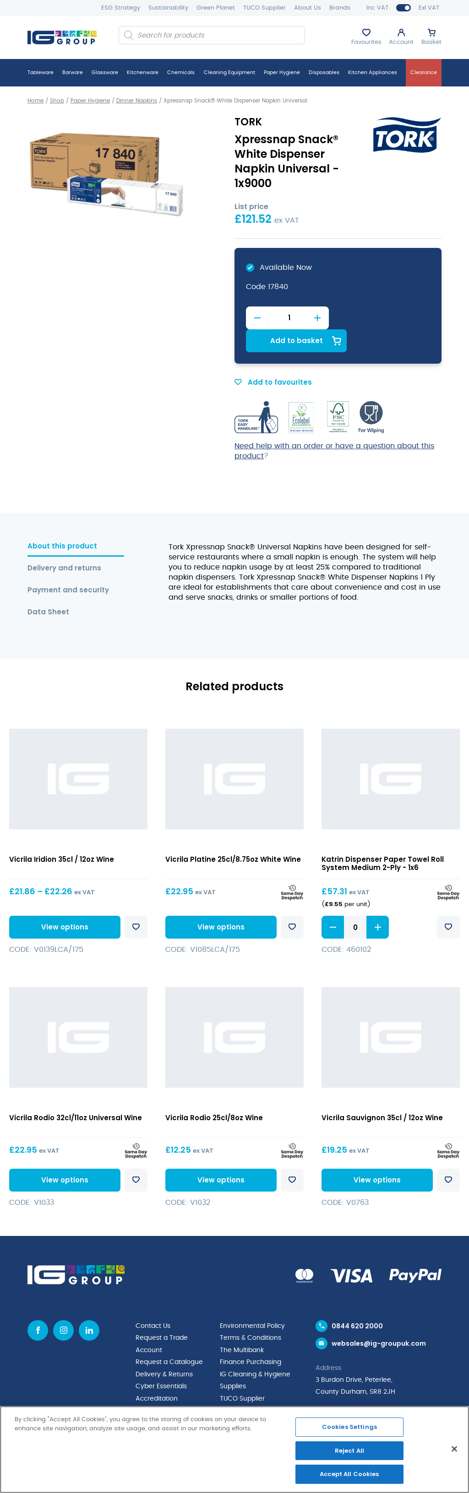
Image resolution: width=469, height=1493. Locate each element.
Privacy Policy (157, 1397)
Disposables (324, 72)
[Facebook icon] (37, 1306)
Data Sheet (48, 588)
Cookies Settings (349, 1427)
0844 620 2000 (357, 1302)
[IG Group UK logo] (62, 37)
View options (63, 903)
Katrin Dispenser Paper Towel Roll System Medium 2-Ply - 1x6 (383, 840)
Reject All (349, 1450)
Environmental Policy (252, 1302)
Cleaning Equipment (229, 72)
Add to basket (384, 317)
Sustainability (168, 8)
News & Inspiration (248, 1397)
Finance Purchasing (250, 1338)
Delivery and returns (64, 544)
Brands (339, 8)
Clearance (423, 72)
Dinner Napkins (136, 100)
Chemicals (181, 72)
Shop (57, 100)
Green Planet (215, 8)
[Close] (454, 1449)
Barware (72, 72)
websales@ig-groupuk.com (379, 1320)
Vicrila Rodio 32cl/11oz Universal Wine (75, 1094)
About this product (62, 522)
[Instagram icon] (63, 1306)
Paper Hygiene (282, 72)
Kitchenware (142, 72)
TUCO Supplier (264, 8)
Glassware (105, 72)
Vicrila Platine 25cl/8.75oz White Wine (233, 835)
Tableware (40, 72)
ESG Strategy (120, 8)
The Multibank (242, 1326)
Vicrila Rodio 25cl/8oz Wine (214, 1094)
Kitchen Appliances (372, 72)
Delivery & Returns (164, 1350)
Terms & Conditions (250, 1314)
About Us (307, 8)
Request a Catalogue (169, 1338)
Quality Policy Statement (174, 1385)
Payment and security (68, 566)
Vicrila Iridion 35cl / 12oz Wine (61, 835)
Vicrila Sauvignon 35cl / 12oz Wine (382, 1094)
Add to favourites (273, 359)
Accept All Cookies (349, 1474)
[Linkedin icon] (89, 1306)
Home (35, 100)
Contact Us (153, 1302)
